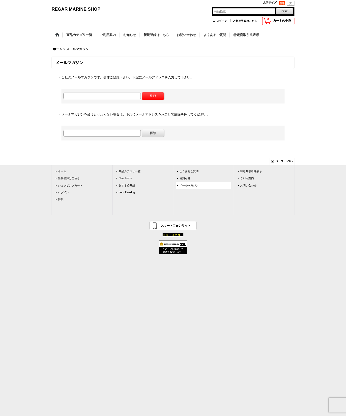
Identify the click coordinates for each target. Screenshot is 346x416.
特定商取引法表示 (251, 171)
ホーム (62, 171)
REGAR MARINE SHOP (76, 9)
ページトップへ (284, 161)
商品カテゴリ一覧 (130, 171)
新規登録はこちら (246, 20)
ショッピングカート (70, 185)
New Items (125, 178)
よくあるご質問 (189, 171)
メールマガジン (189, 185)
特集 (60, 199)
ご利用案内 (247, 178)
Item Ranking (127, 192)
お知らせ (184, 178)
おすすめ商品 (127, 185)
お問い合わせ (248, 185)
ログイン (221, 20)
